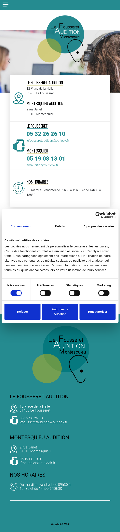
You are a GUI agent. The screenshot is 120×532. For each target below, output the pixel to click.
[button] (9, 61)
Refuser (22, 311)
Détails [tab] (60, 226)
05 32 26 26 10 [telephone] (46, 133)
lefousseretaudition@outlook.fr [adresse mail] (48, 140)
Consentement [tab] (21, 226)
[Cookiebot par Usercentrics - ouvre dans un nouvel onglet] (98, 215)
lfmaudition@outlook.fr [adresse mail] (42, 165)
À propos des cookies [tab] (98, 226)
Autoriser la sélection (60, 312)
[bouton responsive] (5, 4)
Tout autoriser (97, 311)
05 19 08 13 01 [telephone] (46, 158)
